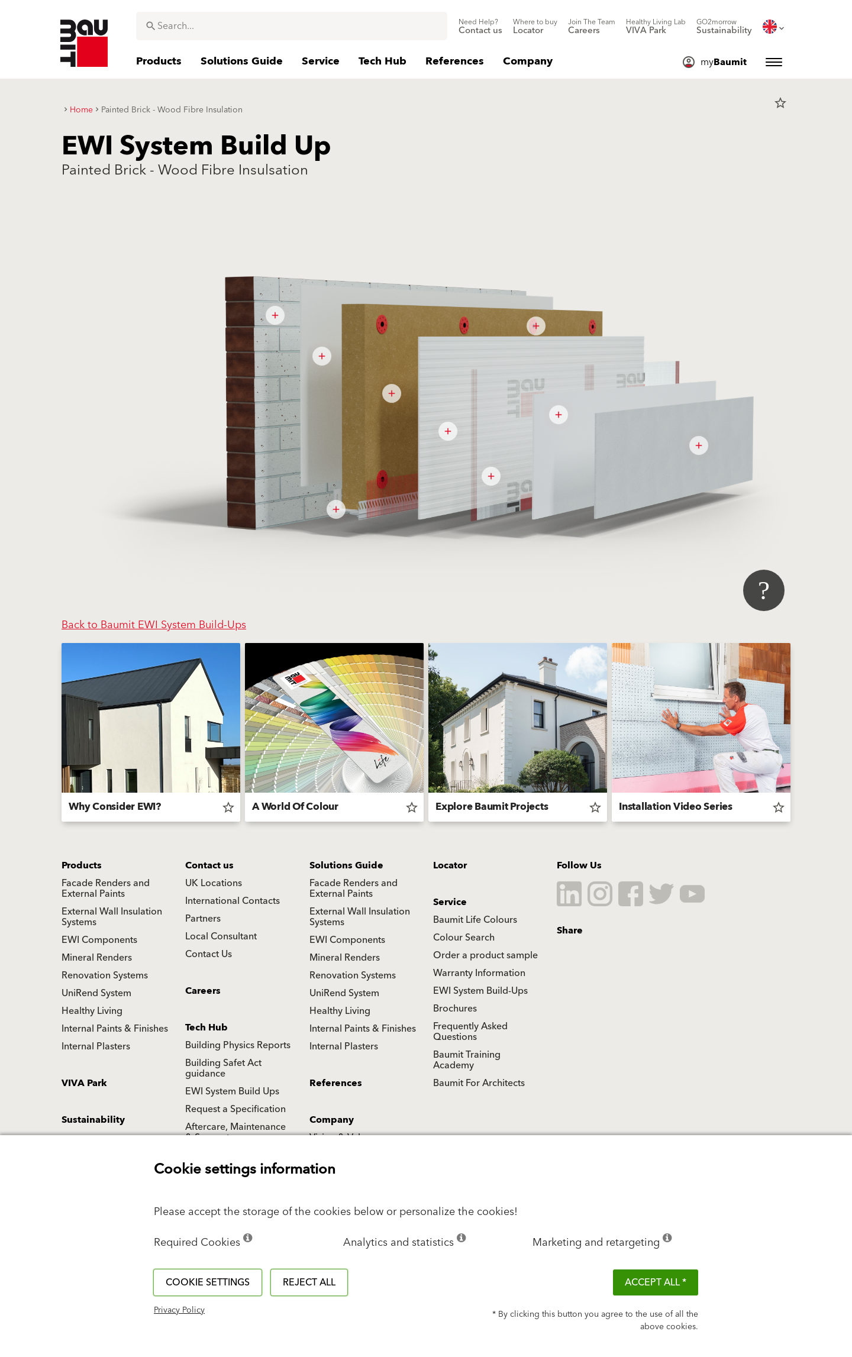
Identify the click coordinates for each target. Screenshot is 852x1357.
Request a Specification (235, 1109)
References (335, 1083)
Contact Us (208, 954)
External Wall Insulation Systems (112, 916)
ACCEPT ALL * (655, 1282)
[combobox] (291, 26)
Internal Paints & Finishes (115, 1028)
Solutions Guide (346, 865)
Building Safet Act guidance (223, 1068)
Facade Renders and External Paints (106, 888)
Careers (203, 991)
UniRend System (96, 993)
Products (82, 865)
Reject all (309, 1282)
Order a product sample (485, 955)
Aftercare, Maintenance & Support (235, 1132)
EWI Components (99, 940)
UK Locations (213, 883)
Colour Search (464, 937)
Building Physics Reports (238, 1045)
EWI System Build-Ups (480, 991)
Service (450, 902)
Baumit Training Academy (467, 1060)
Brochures (455, 1008)
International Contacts (232, 901)
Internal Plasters (96, 1046)
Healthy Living (92, 1011)
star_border (780, 103)
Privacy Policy (179, 1310)
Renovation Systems (105, 975)
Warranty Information (479, 973)
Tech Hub (206, 1027)
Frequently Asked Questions (470, 1031)
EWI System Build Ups (232, 1091)
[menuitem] (480, 26)
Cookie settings (208, 1282)
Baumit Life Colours (475, 920)
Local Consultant (221, 936)
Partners (203, 918)
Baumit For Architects (479, 1083)
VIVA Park (84, 1083)
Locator (450, 865)
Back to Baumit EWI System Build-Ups (154, 625)
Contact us (209, 865)
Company (331, 1120)
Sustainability (93, 1120)
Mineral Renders (97, 957)
